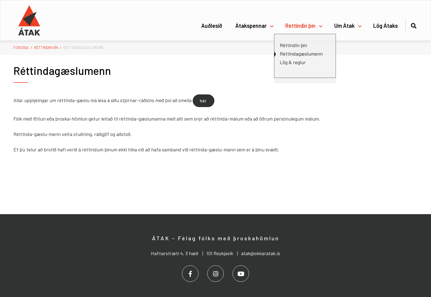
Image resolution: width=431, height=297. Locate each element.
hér (203, 100)
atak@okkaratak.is (260, 253)
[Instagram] (215, 273)
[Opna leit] (413, 25)
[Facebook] (190, 273)
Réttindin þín (46, 47)
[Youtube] (241, 273)
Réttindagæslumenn (83, 47)
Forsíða (21, 47)
